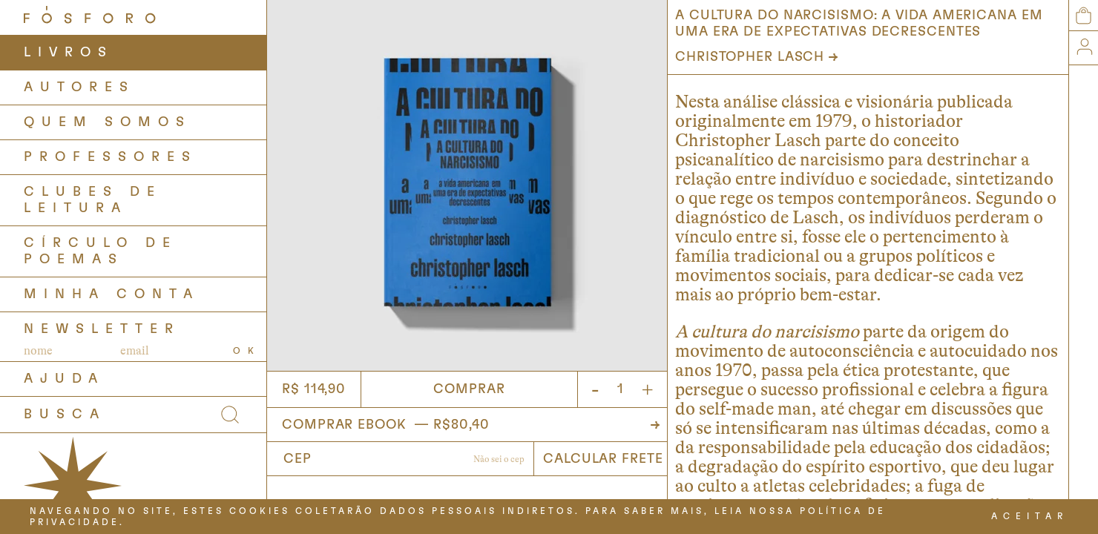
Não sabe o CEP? (499, 460)
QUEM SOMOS (107, 122)
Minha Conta (112, 294)
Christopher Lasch (749, 57)
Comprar (468, 389)
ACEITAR (1029, 516)
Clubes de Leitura (93, 200)
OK (247, 350)
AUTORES (79, 87)
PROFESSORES (110, 157)
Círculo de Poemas (100, 251)
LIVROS (69, 52)
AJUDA (64, 379)
